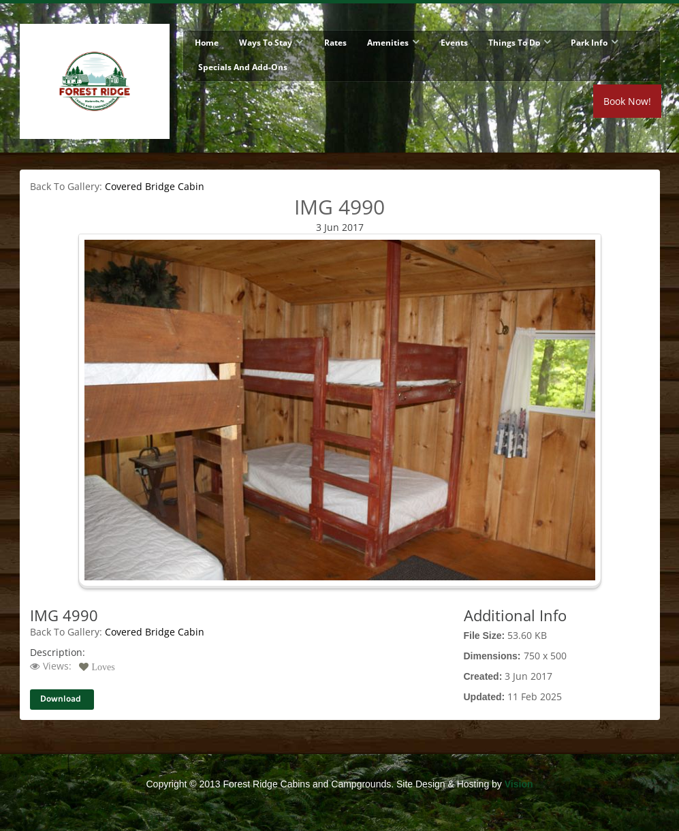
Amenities (388, 42)
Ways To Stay (265, 42)
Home (207, 42)
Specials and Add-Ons (242, 67)
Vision (519, 784)
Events (454, 42)
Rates (335, 42)
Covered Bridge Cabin (154, 186)
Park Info (589, 42)
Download (60, 699)
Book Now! (627, 101)
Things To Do (514, 42)
